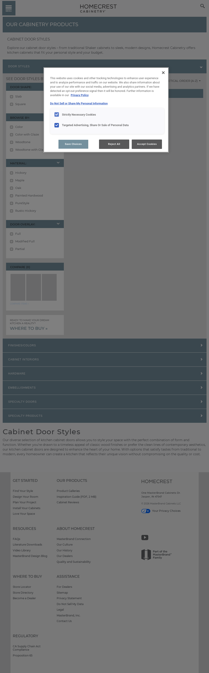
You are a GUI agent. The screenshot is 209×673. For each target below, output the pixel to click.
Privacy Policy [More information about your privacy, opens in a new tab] (80, 95)
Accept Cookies (147, 144)
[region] (106, 109)
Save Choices (73, 144)
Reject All (114, 144)
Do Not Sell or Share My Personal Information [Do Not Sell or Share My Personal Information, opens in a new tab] (79, 103)
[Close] (163, 73)
